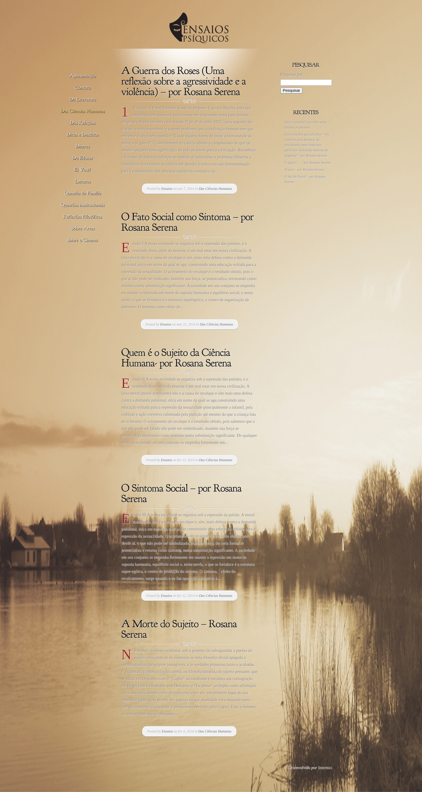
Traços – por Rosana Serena (304, 170)
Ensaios (167, 189)
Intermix (325, 767)
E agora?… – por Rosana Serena (307, 163)
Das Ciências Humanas (215, 189)
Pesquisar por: (292, 74)
